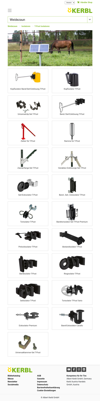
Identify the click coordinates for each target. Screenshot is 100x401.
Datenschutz (42, 384)
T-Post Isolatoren (42, 26)
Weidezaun (12, 26)
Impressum (42, 381)
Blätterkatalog (14, 376)
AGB (39, 376)
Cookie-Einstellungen (46, 390)
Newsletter (12, 381)
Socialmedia (13, 384)
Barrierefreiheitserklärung (48, 387)
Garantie (41, 379)
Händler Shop (84, 2)
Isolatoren (25, 26)
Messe (11, 379)
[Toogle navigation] (9, 10)
